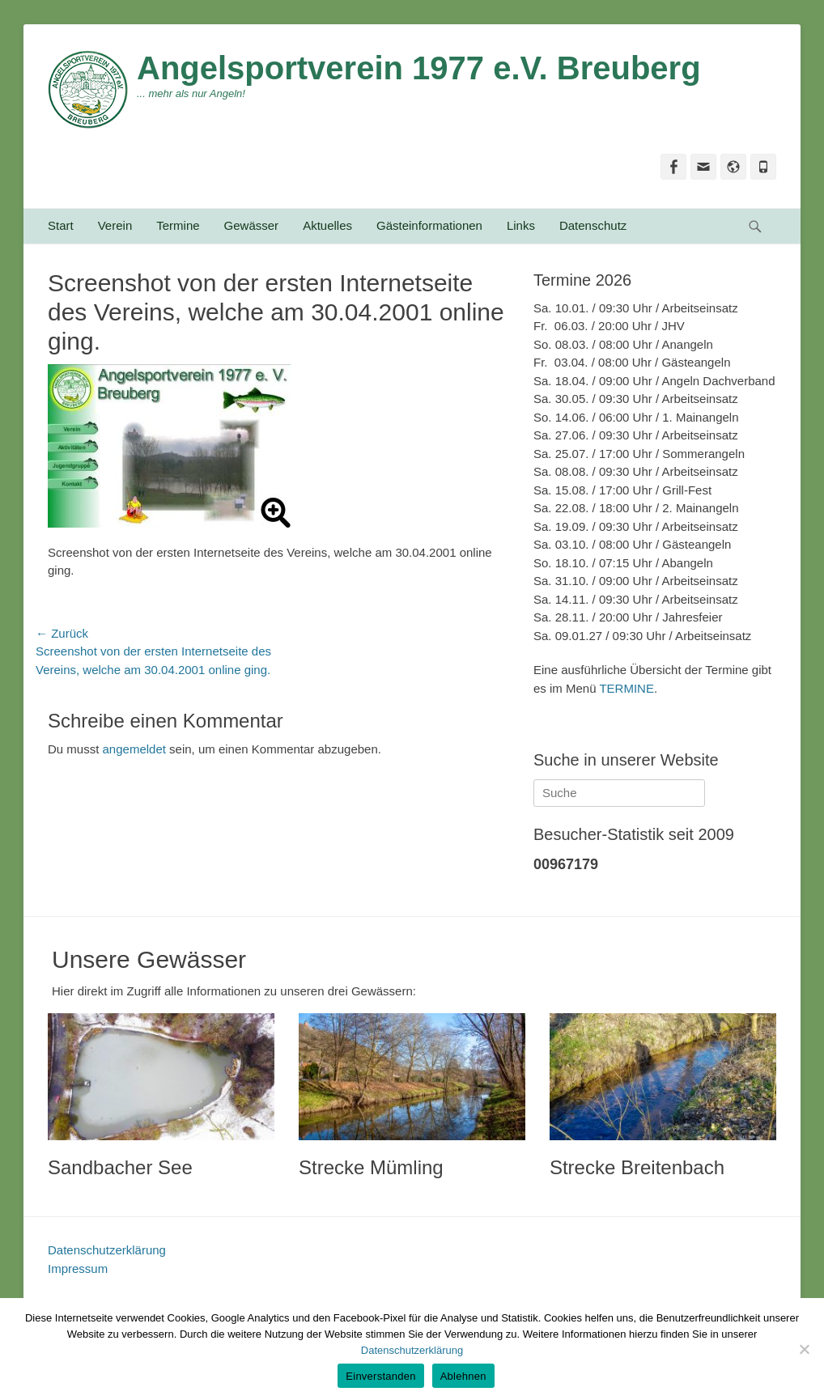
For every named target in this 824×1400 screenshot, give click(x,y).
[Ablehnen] (804, 1349)
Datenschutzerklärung (107, 1250)
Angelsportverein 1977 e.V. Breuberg (419, 68)
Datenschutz (592, 225)
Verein (115, 225)
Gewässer (251, 225)
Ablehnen (463, 1376)
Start (61, 225)
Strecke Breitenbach (637, 1167)
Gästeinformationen (429, 225)
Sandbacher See (120, 1167)
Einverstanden (380, 1376)
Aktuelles (327, 225)
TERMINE (626, 688)
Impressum (78, 1268)
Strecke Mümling (371, 1167)
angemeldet (134, 749)
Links (521, 225)
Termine (177, 225)
